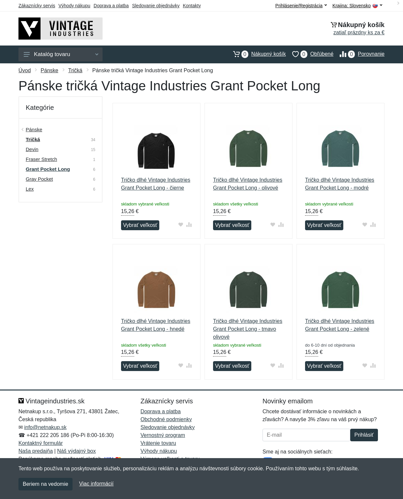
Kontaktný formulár (40, 443)
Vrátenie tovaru (158, 443)
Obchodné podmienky (166, 419)
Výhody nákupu (74, 5)
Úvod (24, 70)
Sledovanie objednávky (155, 5)
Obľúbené (309, 54)
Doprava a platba (111, 5)
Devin (32, 149)
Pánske (49, 70)
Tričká (75, 70)
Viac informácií (96, 483)
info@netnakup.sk (45, 427)
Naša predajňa (35, 451)
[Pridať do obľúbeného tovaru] (181, 224)
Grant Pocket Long (48, 169)
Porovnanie (359, 54)
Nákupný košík (256, 54)
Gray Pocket (39, 179)
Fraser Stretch (41, 159)
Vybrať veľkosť (140, 225)
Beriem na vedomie (45, 484)
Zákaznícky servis (36, 5)
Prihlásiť (364, 435)
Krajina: (357, 5)
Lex (30, 189)
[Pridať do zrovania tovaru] (189, 224)
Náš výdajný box (76, 451)
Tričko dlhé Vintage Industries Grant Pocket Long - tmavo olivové (247, 329)
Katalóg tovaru (61, 54)
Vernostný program (162, 435)
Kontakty (192, 5)
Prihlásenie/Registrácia (301, 5)
